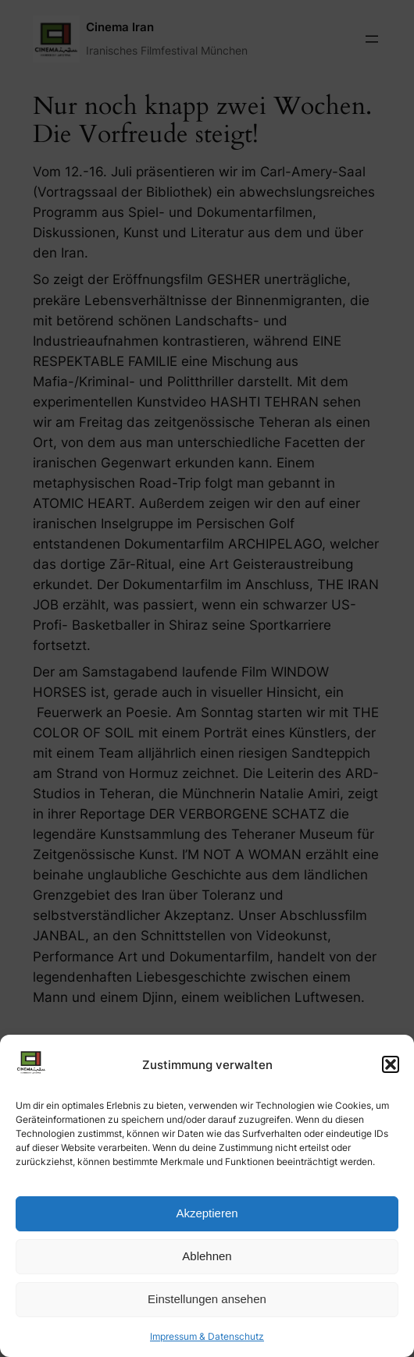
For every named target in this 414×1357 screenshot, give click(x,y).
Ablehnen (206, 1256)
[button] (390, 1064)
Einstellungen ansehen (207, 1298)
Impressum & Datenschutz (207, 1336)
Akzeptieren (206, 1213)
